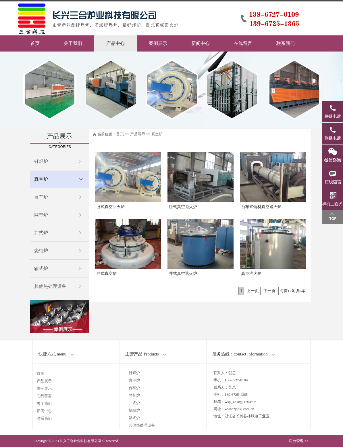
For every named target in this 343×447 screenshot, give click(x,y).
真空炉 (41, 179)
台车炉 (41, 197)
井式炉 (41, 232)
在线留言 (243, 43)
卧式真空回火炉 (111, 207)
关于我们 (73, 43)
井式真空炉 (107, 273)
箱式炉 (41, 268)
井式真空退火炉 (183, 273)
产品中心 (115, 43)
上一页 (253, 291)
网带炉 (41, 214)
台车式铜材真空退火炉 (261, 207)
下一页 (269, 291)
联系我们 (285, 43)
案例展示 (158, 43)
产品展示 (44, 381)
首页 (35, 43)
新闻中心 (200, 43)
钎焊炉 (41, 161)
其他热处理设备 (50, 286)
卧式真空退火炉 (183, 207)
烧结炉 (41, 250)
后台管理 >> (299, 441)
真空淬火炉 (251, 273)
